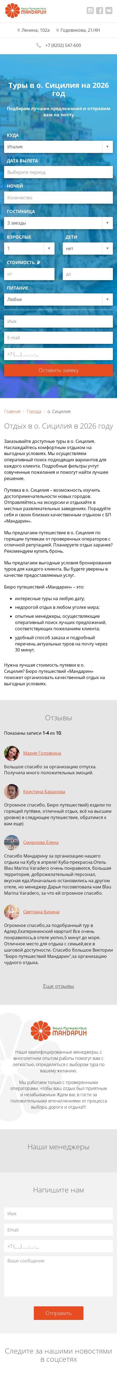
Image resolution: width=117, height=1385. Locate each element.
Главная (12, 411)
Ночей (15, 186)
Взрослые (19, 237)
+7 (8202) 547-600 (63, 45)
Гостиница (21, 212)
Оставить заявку (59, 370)
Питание (17, 288)
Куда (13, 135)
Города (34, 411)
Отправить (59, 1313)
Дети (71, 237)
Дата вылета (22, 161)
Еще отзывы (58, 986)
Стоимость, (23, 263)
